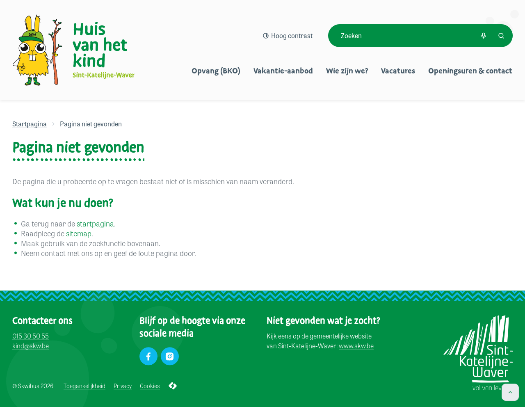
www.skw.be (356, 346)
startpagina (95, 223)
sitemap (78, 233)
